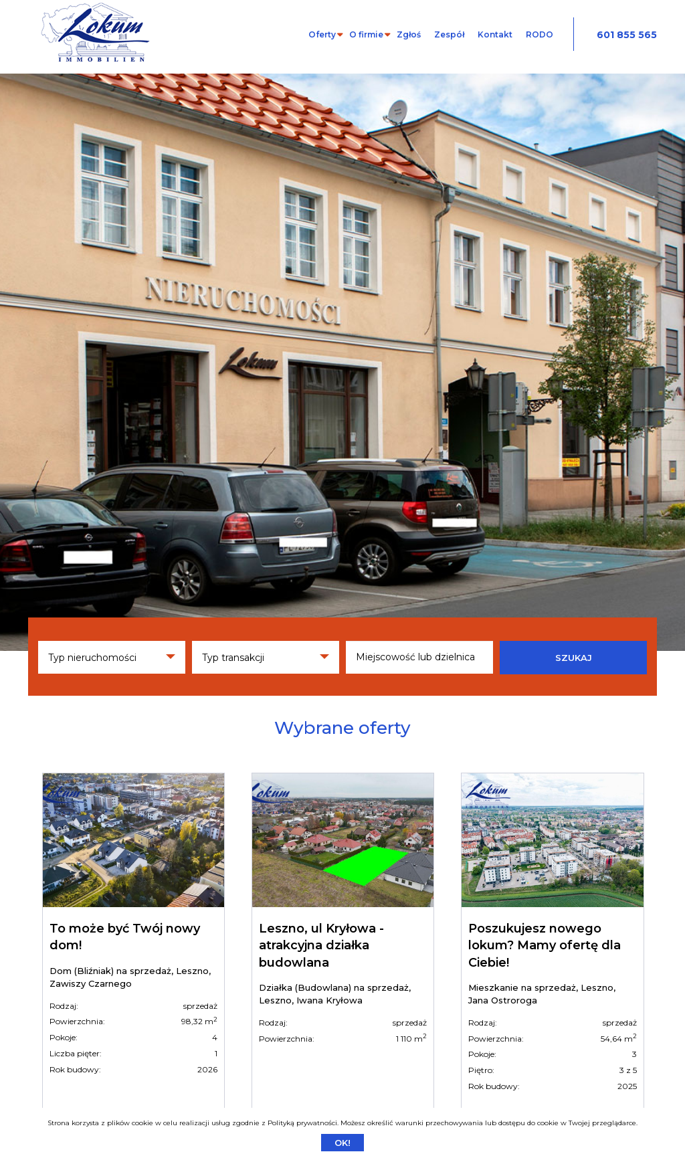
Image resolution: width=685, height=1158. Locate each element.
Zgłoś (409, 34)
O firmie (366, 34)
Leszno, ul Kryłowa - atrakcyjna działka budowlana (321, 945)
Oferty (322, 34)
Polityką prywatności (302, 1123)
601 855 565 (627, 35)
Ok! (342, 1142)
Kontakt (495, 34)
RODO (539, 34)
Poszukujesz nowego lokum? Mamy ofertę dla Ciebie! (544, 945)
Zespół (449, 34)
